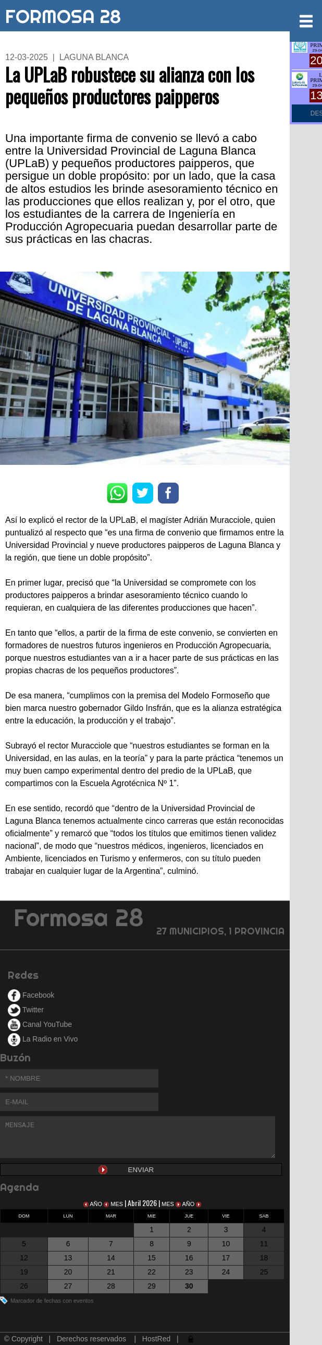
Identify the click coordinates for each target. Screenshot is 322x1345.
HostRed (156, 1339)
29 (151, 1286)
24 (226, 1272)
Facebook (31, 995)
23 (189, 1272)
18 (264, 1258)
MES (114, 1204)
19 (24, 1272)
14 (111, 1258)
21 (111, 1272)
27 (68, 1286)
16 (189, 1258)
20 (68, 1272)
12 (24, 1258)
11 (264, 1243)
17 (226, 1258)
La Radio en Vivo (43, 1039)
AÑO (93, 1204)
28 (111, 1286)
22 (151, 1272)
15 (151, 1258)
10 (226, 1243)
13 (68, 1258)
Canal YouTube (40, 1024)
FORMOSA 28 (63, 14)
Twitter (26, 1009)
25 (264, 1272)
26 (24, 1286)
